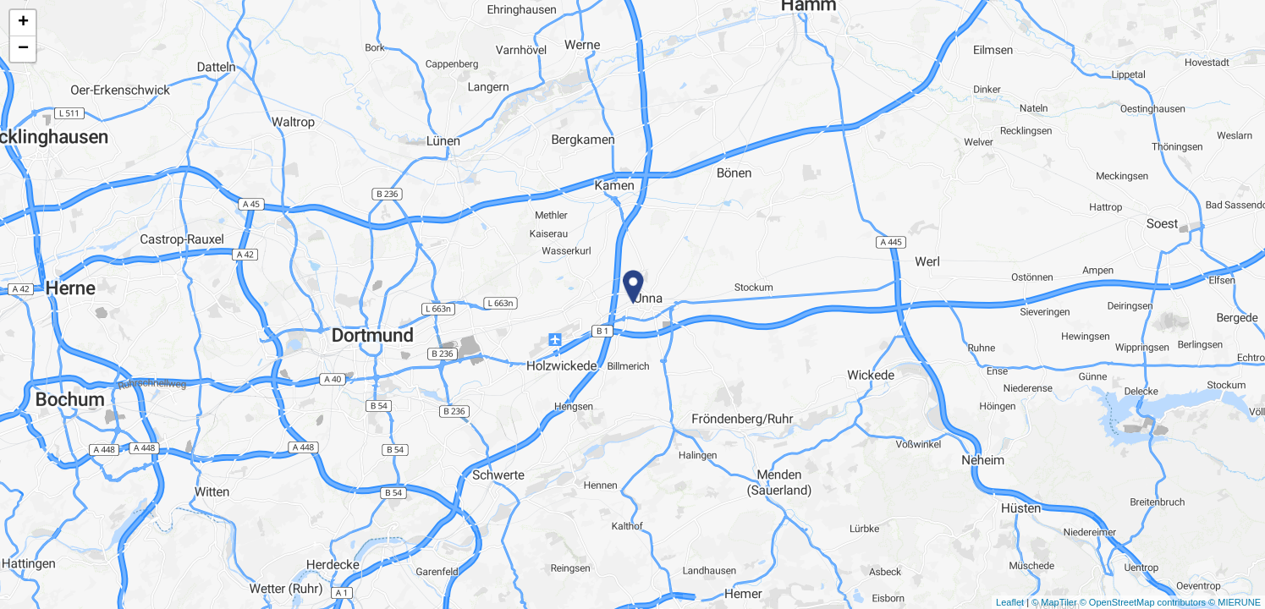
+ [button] (23, 23)
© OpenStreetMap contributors (1143, 602)
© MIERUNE (1234, 602)
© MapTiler (1054, 602)
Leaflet (1010, 602)
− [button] (23, 49)
